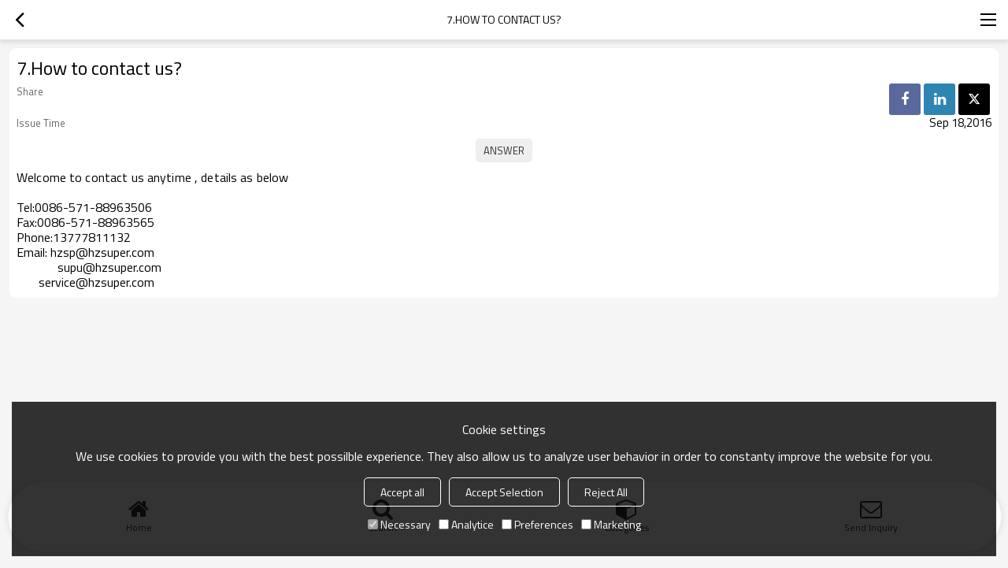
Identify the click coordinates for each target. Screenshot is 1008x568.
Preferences (537, 524)
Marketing (611, 524)
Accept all (402, 492)
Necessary (399, 524)
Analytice (466, 524)
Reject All (606, 492)
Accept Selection (504, 492)
